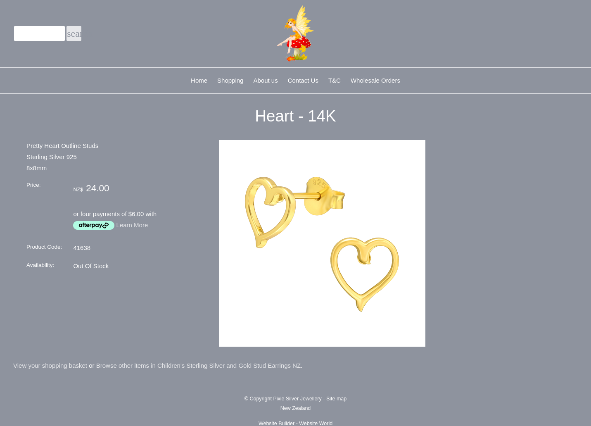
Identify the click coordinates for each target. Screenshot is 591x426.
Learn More (132, 224)
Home (199, 80)
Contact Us (303, 80)
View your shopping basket (50, 365)
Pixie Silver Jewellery (297, 399)
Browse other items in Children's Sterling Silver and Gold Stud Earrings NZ (198, 365)
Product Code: (44, 247)
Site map (336, 399)
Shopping (230, 80)
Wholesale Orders (375, 80)
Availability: (40, 265)
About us (265, 80)
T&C (334, 80)
